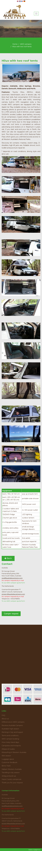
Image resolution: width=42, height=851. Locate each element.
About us (5, 719)
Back (8, 558)
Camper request (11, 614)
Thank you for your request (12, 783)
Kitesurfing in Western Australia (14, 752)
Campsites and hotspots (11, 746)
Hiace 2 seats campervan (11, 779)
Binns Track (6, 766)
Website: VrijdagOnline (34, 849)
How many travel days (10, 742)
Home (14, 44)
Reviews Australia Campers (12, 725)
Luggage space (8, 759)
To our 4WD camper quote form (13, 583)
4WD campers (25, 44)
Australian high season (10, 729)
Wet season (6, 756)
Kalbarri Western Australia (12, 769)
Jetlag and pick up (9, 776)
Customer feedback (9, 762)
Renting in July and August (12, 732)
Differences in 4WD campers (13, 722)
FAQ (3, 715)
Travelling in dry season (11, 773)
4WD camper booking (10, 739)
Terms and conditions (10, 736)
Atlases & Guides (8, 749)
